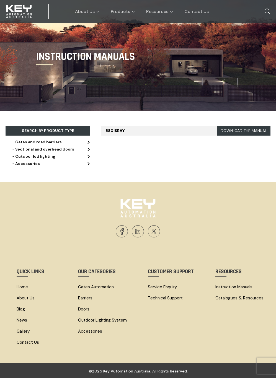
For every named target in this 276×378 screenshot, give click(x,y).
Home (22, 287)
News (22, 320)
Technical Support (165, 298)
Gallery (23, 331)
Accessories (50, 163)
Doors (83, 309)
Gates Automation (96, 287)
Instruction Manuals (233, 287)
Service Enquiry (162, 287)
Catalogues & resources (239, 298)
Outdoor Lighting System (102, 320)
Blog (21, 309)
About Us (26, 298)
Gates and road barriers (50, 142)
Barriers (85, 298)
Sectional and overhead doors (50, 149)
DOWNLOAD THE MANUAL (244, 130)
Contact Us (28, 342)
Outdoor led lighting (50, 156)
